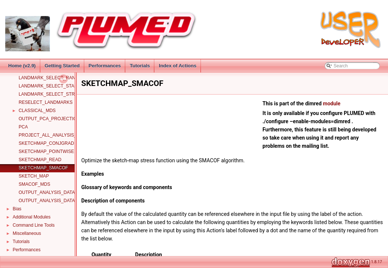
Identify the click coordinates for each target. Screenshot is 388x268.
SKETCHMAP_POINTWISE (46, 151)
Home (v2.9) (22, 65)
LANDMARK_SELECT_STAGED (51, 86)
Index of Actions (177, 65)
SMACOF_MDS (34, 184)
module (331, 103)
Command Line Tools (34, 225)
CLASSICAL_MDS (37, 110)
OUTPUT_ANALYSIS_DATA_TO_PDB (57, 200)
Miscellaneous (27, 233)
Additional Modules (31, 217)
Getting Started (62, 65)
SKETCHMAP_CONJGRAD (46, 143)
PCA (23, 127)
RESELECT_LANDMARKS (46, 102)
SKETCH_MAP (34, 176)
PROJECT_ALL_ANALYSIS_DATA (53, 135)
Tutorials (140, 65)
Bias (17, 208)
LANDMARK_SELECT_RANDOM (52, 77)
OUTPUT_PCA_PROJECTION (49, 118)
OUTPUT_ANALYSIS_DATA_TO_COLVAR (61, 192)
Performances (105, 65)
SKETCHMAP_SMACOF (43, 167)
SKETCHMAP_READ (40, 159)
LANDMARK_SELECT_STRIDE (50, 94)
